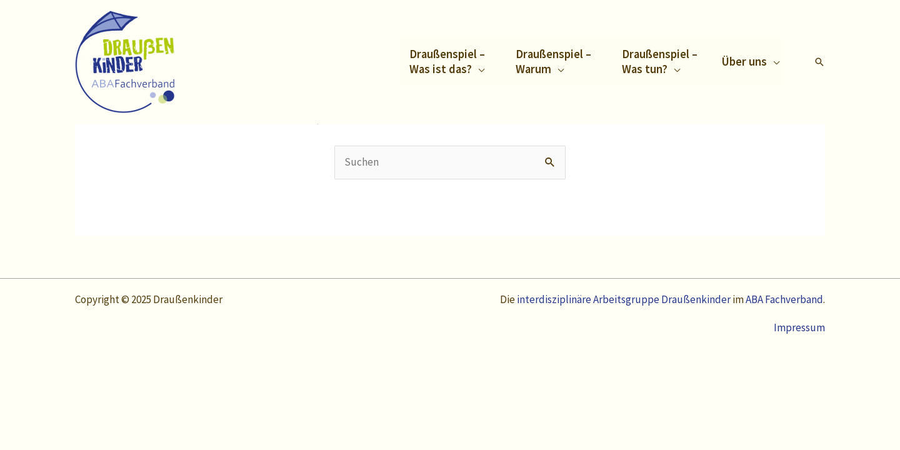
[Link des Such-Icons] (819, 62)
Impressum (799, 327)
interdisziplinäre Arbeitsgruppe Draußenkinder (624, 299)
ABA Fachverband (784, 299)
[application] (478, 69)
